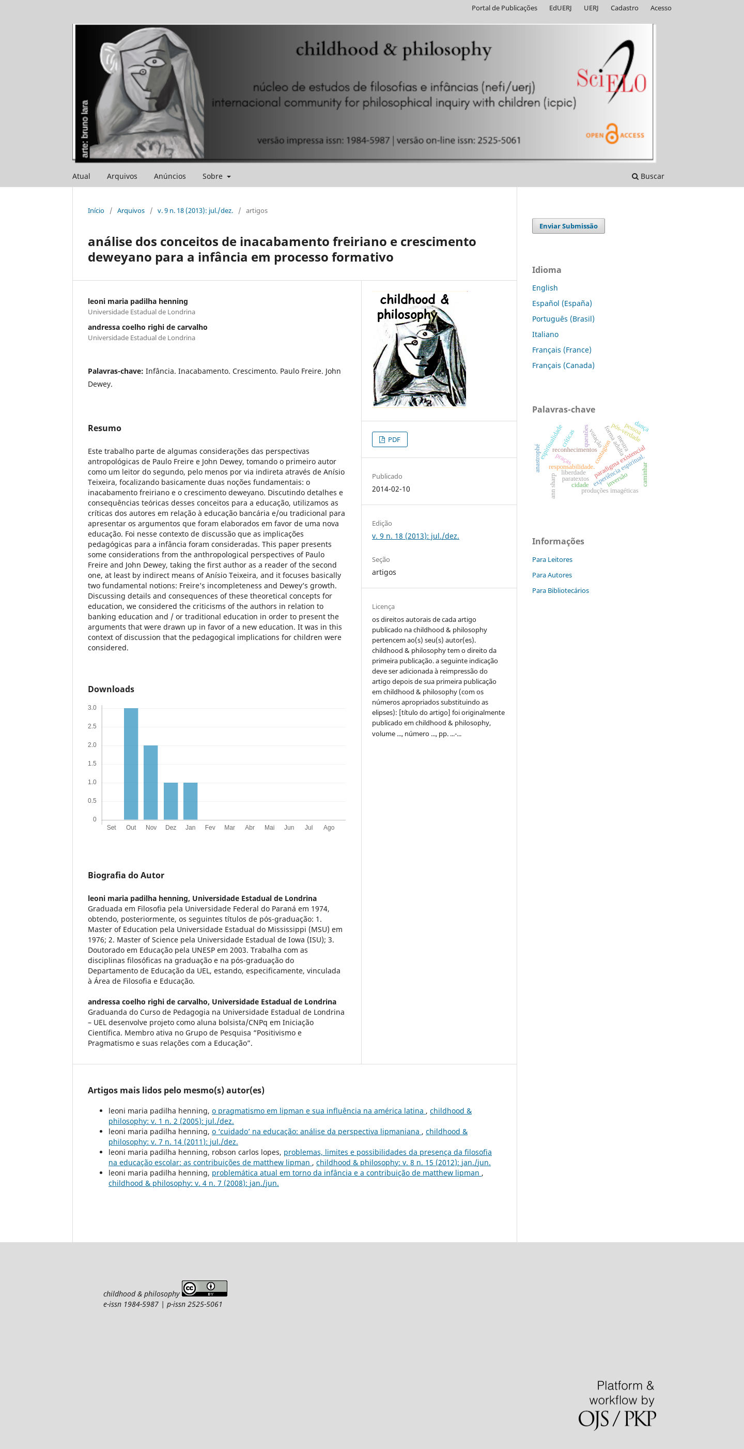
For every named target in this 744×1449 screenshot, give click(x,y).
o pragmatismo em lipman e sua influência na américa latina (319, 1111)
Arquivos (122, 176)
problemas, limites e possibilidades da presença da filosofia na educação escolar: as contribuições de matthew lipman (300, 1157)
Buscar (648, 176)
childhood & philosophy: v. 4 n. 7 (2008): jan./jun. (194, 1183)
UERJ (591, 7)
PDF (393, 439)
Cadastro (625, 7)
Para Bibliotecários (560, 590)
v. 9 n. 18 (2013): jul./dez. (195, 210)
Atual (81, 176)
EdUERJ (560, 7)
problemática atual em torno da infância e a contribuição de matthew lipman (347, 1173)
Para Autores (552, 574)
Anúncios (170, 176)
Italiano (545, 334)
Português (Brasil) (563, 319)
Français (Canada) (563, 365)
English (545, 288)
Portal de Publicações (504, 7)
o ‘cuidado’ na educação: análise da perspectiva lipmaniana (317, 1131)
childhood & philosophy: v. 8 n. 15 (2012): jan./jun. (403, 1162)
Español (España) (562, 303)
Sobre (214, 176)
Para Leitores (552, 559)
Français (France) (562, 350)
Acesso (661, 7)
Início (96, 210)
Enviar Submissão (568, 226)
